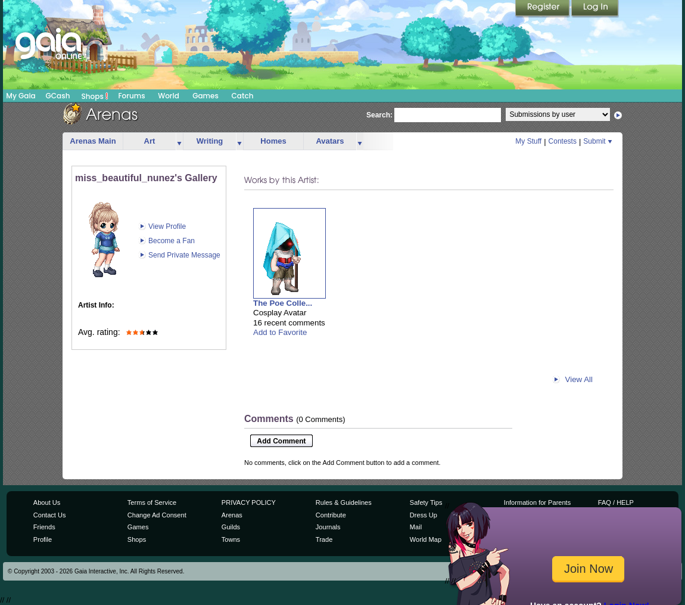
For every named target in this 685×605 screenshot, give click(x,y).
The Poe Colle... (282, 303)
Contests (563, 141)
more (179, 141)
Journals (328, 526)
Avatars (330, 140)
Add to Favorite (280, 332)
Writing (210, 140)
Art (149, 140)
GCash (58, 96)
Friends (44, 526)
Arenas (232, 515)
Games (205, 96)
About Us (46, 502)
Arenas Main (93, 140)
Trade (324, 539)
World (168, 96)
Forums (131, 96)
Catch (243, 96)
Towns (231, 539)
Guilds (231, 526)
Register (543, 9)
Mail (416, 526)
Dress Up (423, 515)
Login (595, 9)
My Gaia (20, 96)
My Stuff (528, 141)
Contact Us (49, 515)
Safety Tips (426, 502)
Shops (95, 96)
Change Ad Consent (156, 515)
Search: (379, 115)
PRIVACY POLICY (249, 502)
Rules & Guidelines (344, 502)
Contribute (331, 515)
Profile (42, 539)
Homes (273, 140)
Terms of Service (151, 502)
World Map (425, 539)
